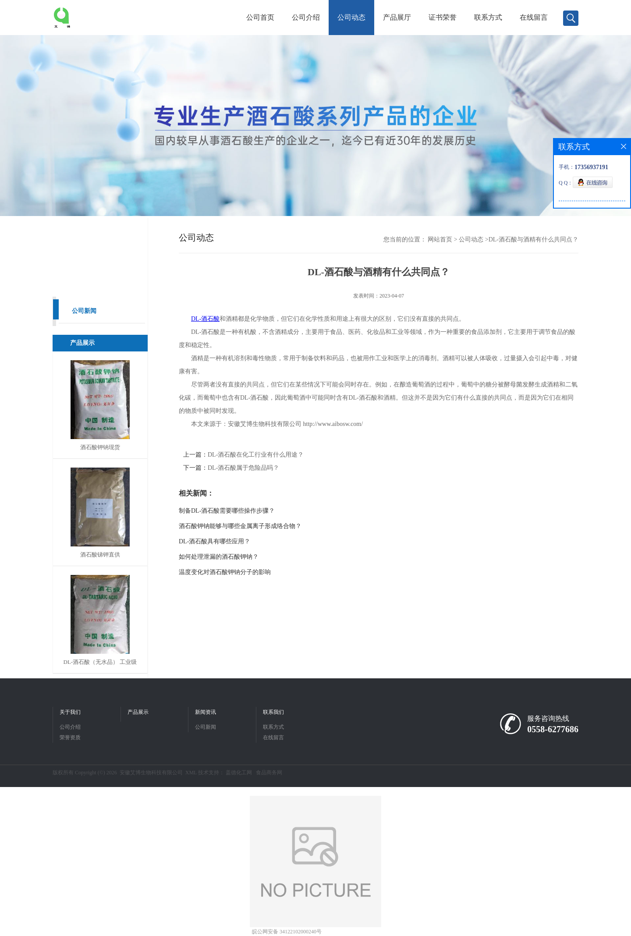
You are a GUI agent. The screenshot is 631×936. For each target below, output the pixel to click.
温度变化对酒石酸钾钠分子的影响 (225, 572)
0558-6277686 (552, 729)
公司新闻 (84, 311)
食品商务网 (269, 772)
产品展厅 (397, 17)
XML (191, 772)
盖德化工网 (239, 772)
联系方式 (488, 17)
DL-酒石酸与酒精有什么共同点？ (533, 239)
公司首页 (260, 17)
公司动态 (351, 17)
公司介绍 (306, 17)
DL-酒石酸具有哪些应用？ (214, 541)
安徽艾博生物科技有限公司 (151, 772)
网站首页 (440, 239)
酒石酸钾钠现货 (100, 447)
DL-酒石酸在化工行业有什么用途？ (256, 454)
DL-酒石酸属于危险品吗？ (243, 467)
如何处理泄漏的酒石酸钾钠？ (219, 556)
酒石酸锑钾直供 (100, 554)
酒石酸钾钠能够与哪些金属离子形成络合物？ (240, 526)
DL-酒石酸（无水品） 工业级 (100, 662)
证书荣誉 (443, 17)
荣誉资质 (70, 737)
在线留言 (534, 17)
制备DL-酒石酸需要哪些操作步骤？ (227, 510)
